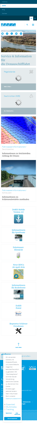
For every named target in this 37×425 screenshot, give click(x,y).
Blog (3, 9)
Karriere (4, 13)
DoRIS (4, 5)
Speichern (9, 413)
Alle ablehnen (17, 414)
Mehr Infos (7, 86)
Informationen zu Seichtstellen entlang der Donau (16, 154)
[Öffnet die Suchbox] (27, 24)
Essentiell (10, 405)
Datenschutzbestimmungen (15, 398)
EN (35, 18)
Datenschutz (26, 402)
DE (31, 18)
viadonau (4, 2)
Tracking (10, 409)
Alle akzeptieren (12, 418)
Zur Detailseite (8, 111)
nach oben (18, 345)
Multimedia (11, 407)
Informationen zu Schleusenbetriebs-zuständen (15, 198)
